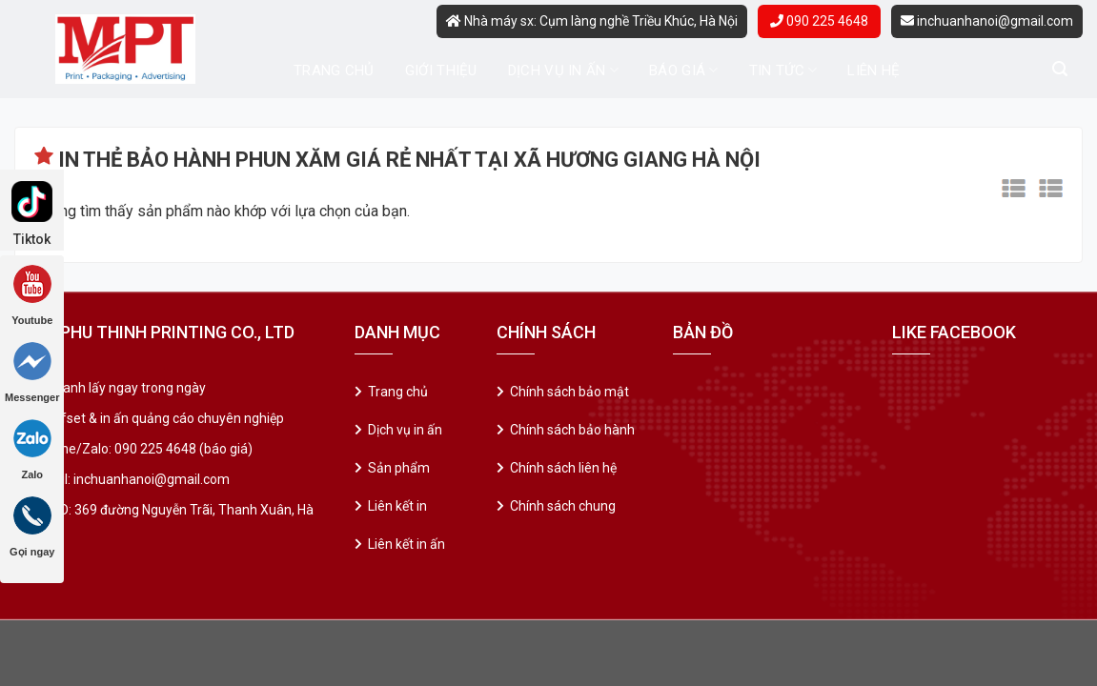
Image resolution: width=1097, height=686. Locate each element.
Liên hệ (873, 70)
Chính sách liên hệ (563, 467)
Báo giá (684, 70)
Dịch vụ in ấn (563, 70)
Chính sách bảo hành (572, 429)
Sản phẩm (399, 467)
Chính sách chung (563, 506)
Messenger (32, 372)
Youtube (31, 295)
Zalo (32, 449)
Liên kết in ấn (406, 544)
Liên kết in (397, 506)
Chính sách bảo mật (569, 391)
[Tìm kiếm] (1060, 69)
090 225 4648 (819, 21)
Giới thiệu (441, 70)
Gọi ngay (32, 526)
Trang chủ (334, 70)
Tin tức (783, 70)
